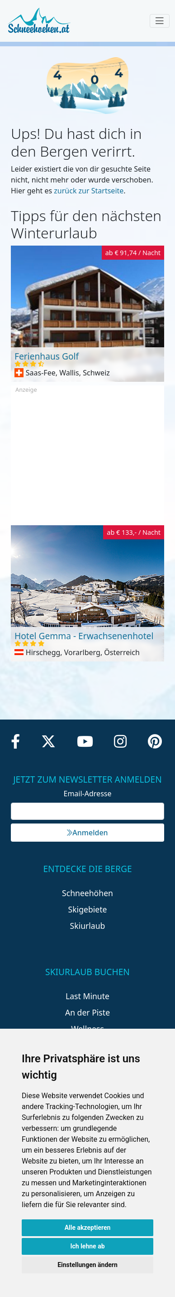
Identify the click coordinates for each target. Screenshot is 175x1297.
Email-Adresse (88, 794)
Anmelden (87, 833)
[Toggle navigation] (160, 21)
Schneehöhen (87, 893)
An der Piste (87, 1012)
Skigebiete (87, 909)
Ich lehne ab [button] (87, 1246)
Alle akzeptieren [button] (88, 1227)
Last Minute (87, 996)
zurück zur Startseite (88, 191)
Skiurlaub (87, 925)
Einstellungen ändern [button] (87, 1264)
